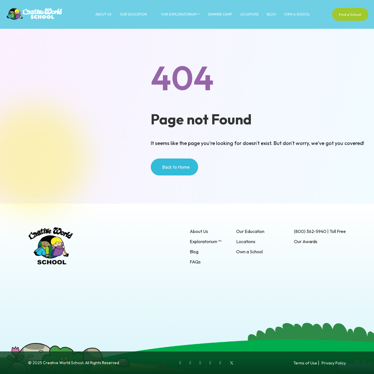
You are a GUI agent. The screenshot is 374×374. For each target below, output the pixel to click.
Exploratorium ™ (205, 241)
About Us (103, 14)
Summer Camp (220, 14)
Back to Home (176, 167)
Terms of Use (305, 363)
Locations (249, 14)
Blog (271, 14)
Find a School (350, 14)
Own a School (297, 14)
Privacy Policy (334, 363)
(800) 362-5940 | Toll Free (320, 231)
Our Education (133, 14)
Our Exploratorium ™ (180, 14)
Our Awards (305, 241)
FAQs (195, 262)
